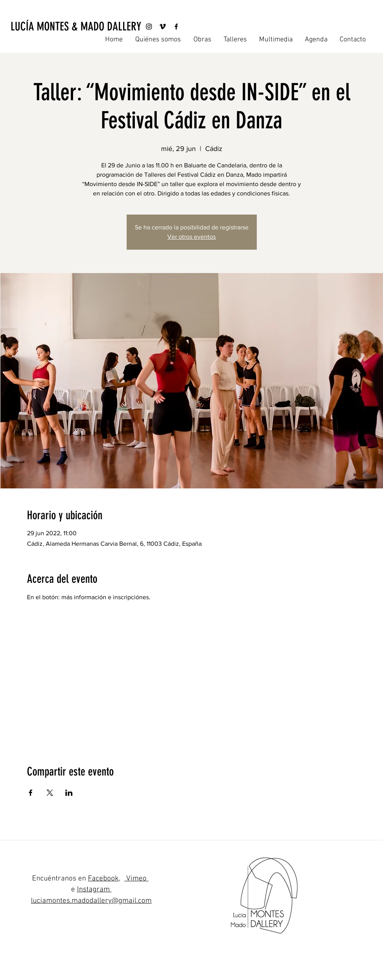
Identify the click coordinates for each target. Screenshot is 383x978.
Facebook (103, 878)
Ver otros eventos (191, 236)
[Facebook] (176, 26)
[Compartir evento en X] (50, 793)
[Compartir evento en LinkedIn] (69, 793)
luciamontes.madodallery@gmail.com (91, 900)
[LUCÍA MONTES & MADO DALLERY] (76, 26)
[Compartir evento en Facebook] (30, 793)
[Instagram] (149, 26)
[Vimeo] (162, 26)
